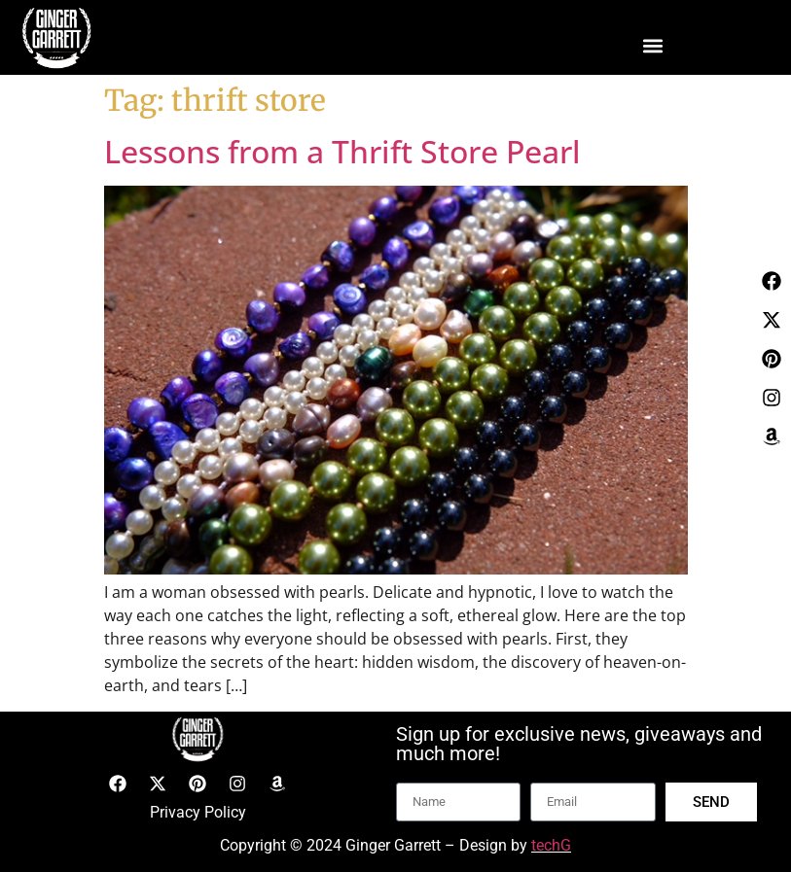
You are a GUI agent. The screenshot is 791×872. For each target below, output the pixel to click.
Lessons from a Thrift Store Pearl (342, 151)
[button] (652, 45)
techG (551, 845)
